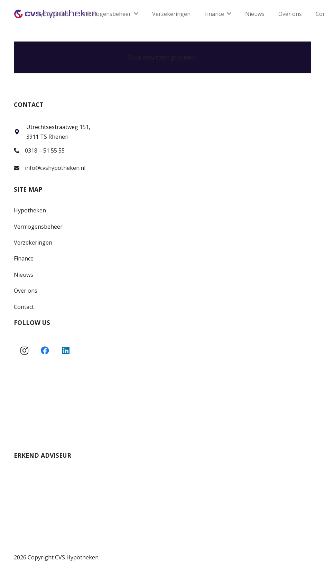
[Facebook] (45, 350)
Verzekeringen (33, 242)
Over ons (25, 290)
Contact (24, 307)
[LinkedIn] (65, 350)
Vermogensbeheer (38, 226)
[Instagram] (24, 350)
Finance (24, 258)
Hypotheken (30, 210)
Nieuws (23, 274)
